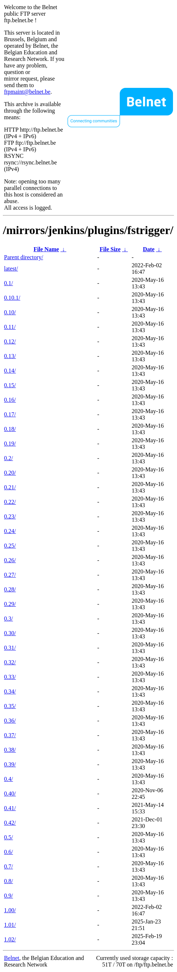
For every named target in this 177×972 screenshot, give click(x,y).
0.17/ (10, 414)
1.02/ (10, 939)
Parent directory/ (23, 257)
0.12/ (10, 341)
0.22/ (10, 502)
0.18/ (10, 429)
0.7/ (8, 866)
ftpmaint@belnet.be (27, 92)
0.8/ (8, 881)
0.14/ (10, 371)
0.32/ (10, 662)
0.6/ (8, 852)
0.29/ (10, 604)
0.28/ (10, 589)
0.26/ (10, 560)
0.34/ (10, 691)
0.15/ (10, 385)
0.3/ (8, 618)
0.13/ (10, 356)
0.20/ (10, 473)
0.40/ (10, 793)
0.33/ (10, 677)
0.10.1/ (12, 298)
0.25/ (10, 546)
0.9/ (8, 896)
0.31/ (10, 648)
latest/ (11, 268)
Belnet (11, 958)
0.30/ (10, 633)
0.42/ (10, 823)
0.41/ (10, 808)
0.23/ (10, 516)
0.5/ (8, 837)
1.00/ (10, 910)
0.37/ (10, 735)
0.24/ (10, 531)
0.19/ (10, 443)
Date (148, 249)
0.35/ (10, 706)
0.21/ (10, 487)
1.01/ (10, 925)
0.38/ (10, 750)
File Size (110, 249)
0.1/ (8, 283)
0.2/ (8, 458)
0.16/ (10, 400)
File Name (46, 249)
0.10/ (10, 312)
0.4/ (8, 779)
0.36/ (10, 721)
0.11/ (10, 327)
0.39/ (10, 764)
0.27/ (10, 575)
